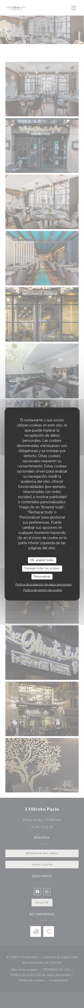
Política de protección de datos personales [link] (43, 585)
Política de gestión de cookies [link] (42, 590)
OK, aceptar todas (42, 560)
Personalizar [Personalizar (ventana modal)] (42, 576)
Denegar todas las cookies (42, 568)
